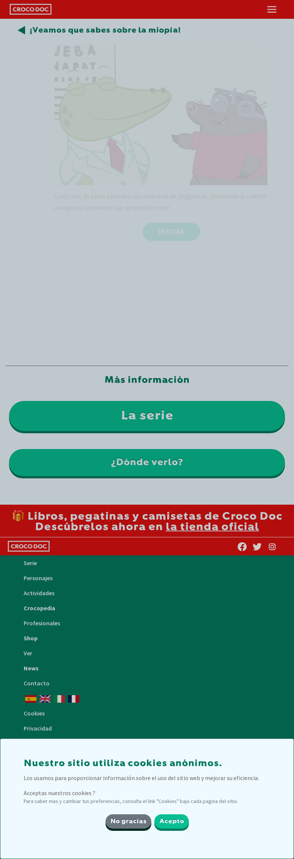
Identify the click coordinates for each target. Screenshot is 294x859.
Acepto (171, 821)
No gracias (128, 821)
